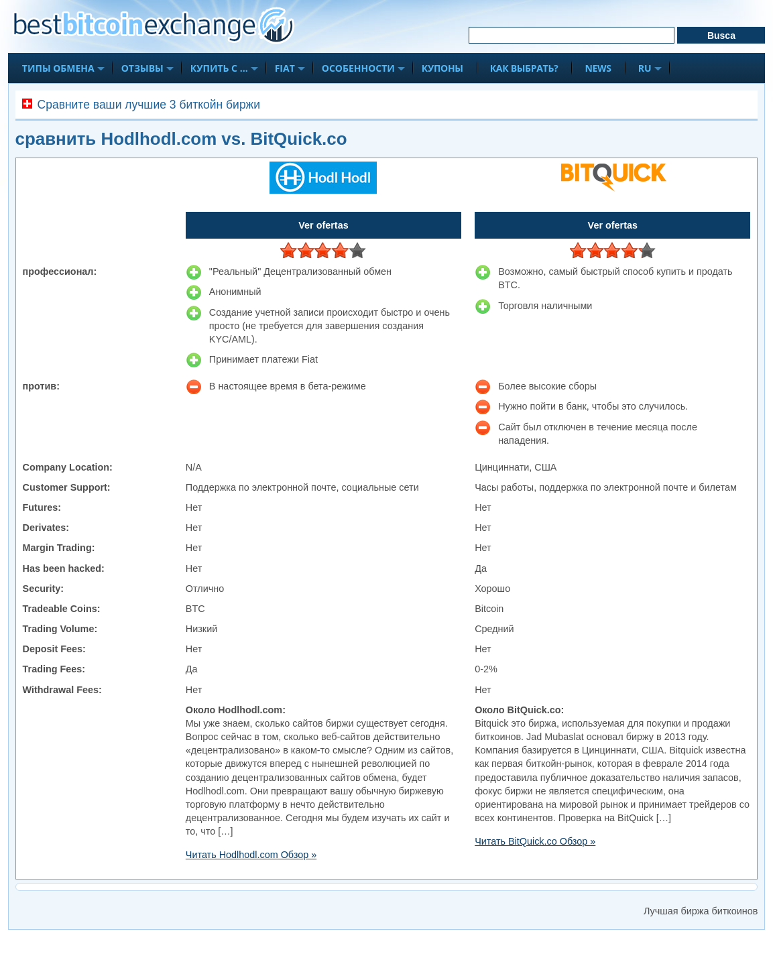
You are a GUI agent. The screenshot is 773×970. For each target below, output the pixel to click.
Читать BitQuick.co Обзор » (535, 841)
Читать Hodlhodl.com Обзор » (251, 854)
